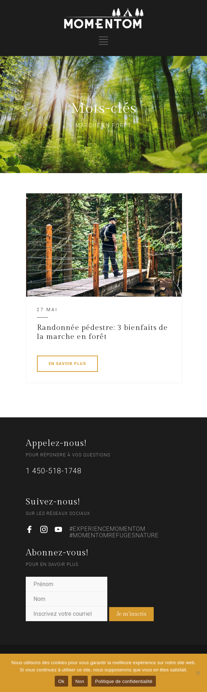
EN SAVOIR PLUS (67, 363)
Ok (61, 681)
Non (79, 681)
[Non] (198, 672)
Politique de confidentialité (123, 681)
